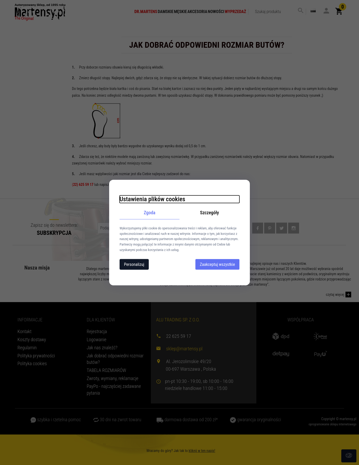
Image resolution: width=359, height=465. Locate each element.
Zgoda (150, 212)
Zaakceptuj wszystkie (217, 264)
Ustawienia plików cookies (152, 199)
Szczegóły (209, 212)
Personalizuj (134, 264)
